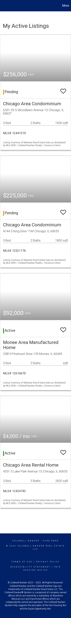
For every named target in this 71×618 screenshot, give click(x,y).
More (65, 5)
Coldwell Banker (25, 541)
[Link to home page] (3, 5)
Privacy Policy (48, 562)
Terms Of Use (21, 562)
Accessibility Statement (30, 567)
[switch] (63, 89)
